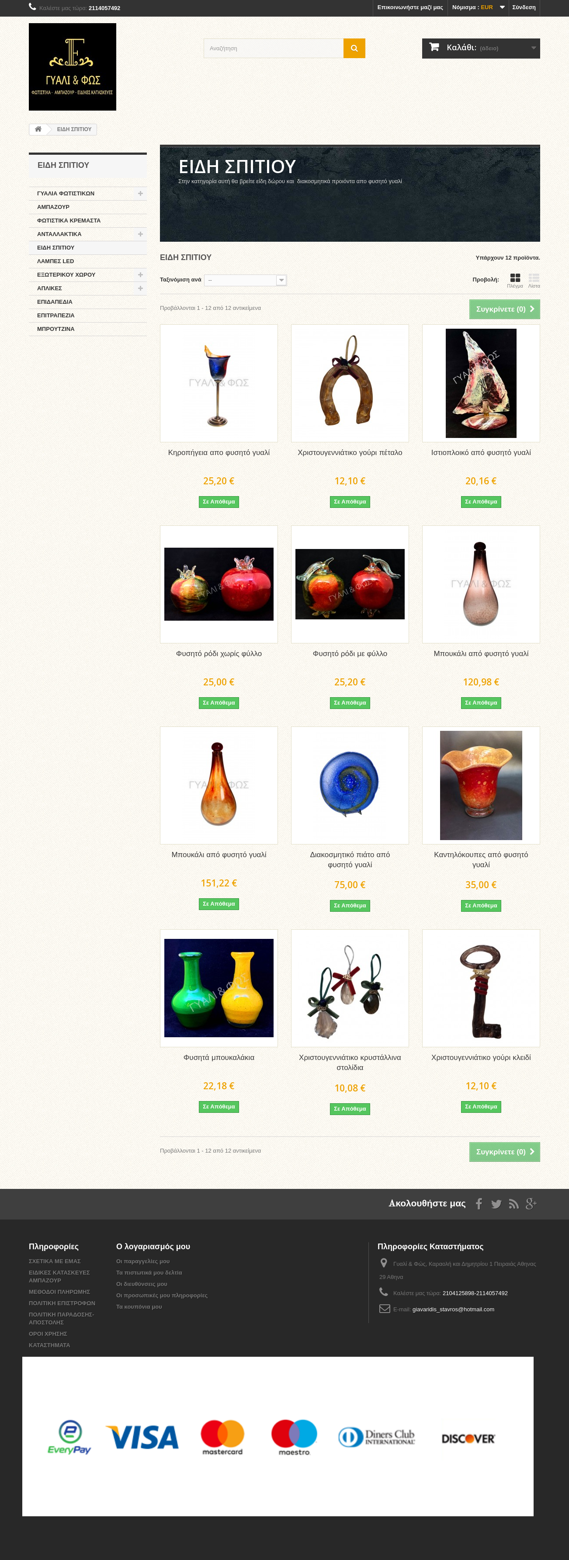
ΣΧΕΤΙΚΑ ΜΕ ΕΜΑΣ (55, 1261)
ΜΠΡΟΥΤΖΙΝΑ (56, 329)
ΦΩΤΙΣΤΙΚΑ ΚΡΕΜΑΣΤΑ (69, 220)
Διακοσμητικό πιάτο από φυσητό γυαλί (350, 860)
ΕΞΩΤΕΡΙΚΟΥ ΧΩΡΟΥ (66, 274)
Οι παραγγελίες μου (143, 1261)
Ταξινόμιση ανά (180, 279)
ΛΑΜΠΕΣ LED (55, 261)
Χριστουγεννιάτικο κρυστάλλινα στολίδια (350, 1063)
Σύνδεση (524, 7)
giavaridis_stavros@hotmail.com (453, 1309)
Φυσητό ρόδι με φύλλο (350, 654)
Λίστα (534, 280)
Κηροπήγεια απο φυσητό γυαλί (219, 453)
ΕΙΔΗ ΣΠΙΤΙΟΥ (55, 247)
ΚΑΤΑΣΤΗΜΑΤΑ (49, 1345)
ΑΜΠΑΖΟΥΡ (53, 207)
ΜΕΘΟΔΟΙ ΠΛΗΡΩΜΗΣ (59, 1292)
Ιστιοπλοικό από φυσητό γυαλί (481, 453)
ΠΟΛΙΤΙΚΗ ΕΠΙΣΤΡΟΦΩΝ (62, 1303)
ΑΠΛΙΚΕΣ (49, 288)
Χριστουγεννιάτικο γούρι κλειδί (481, 1058)
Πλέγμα (515, 280)
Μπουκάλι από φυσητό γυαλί (481, 654)
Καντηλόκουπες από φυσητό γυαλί (481, 860)
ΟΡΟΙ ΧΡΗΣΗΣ (48, 1334)
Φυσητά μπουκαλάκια (219, 1058)
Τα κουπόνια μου (139, 1306)
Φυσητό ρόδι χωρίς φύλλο (219, 654)
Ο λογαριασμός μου (153, 1247)
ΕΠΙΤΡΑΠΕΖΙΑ (56, 315)
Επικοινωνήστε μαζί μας (410, 7)
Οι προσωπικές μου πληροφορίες (162, 1295)
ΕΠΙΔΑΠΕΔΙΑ (55, 302)
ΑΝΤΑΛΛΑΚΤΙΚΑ (59, 234)
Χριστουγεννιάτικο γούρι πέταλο (350, 453)
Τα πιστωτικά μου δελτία (149, 1272)
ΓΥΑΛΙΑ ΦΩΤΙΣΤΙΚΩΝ (65, 193)
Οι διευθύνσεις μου (141, 1284)
